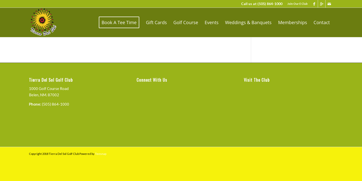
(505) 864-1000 (269, 4)
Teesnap (100, 153)
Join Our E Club (297, 3)
